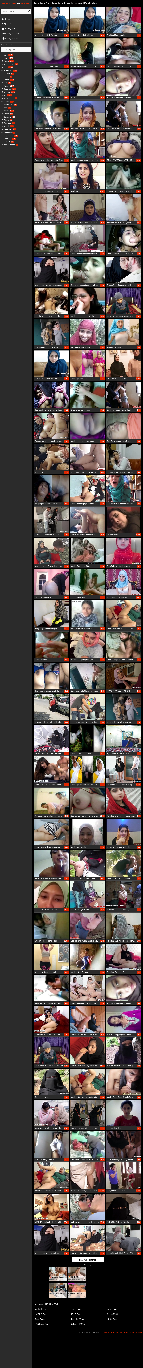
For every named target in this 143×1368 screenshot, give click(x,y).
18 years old (9, 136)
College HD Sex (78, 1324)
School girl (9, 70)
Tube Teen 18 (41, 1319)
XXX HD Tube (41, 1314)
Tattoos (7, 101)
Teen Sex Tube (77, 1319)
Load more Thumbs (87, 1260)
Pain (6, 108)
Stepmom (8, 89)
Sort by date (8, 28)
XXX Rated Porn (42, 1324)
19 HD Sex (75, 1314)
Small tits (8, 139)
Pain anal (8, 123)
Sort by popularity (10, 33)
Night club (8, 132)
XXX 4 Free (112, 1319)
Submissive (9, 104)
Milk (6, 83)
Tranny (7, 86)
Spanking (8, 117)
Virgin (7, 58)
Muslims (7, 73)
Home (6, 18)
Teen (7, 67)
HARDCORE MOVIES (15, 3)
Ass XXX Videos (114, 1314)
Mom (7, 55)
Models (7, 126)
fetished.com (40, 1309)
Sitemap (106, 1332)
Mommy (8, 92)
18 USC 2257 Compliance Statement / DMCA (126, 1332)
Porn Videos (76, 1309)
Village (7, 111)
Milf (6, 95)
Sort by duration (10, 38)
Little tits (7, 142)
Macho (6, 77)
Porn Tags (7, 23)
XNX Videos (112, 1309)
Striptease (8, 129)
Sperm (7, 114)
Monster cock (9, 64)
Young (7, 61)
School (7, 80)
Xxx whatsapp (9, 145)
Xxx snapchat (9, 98)
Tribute (6, 120)
